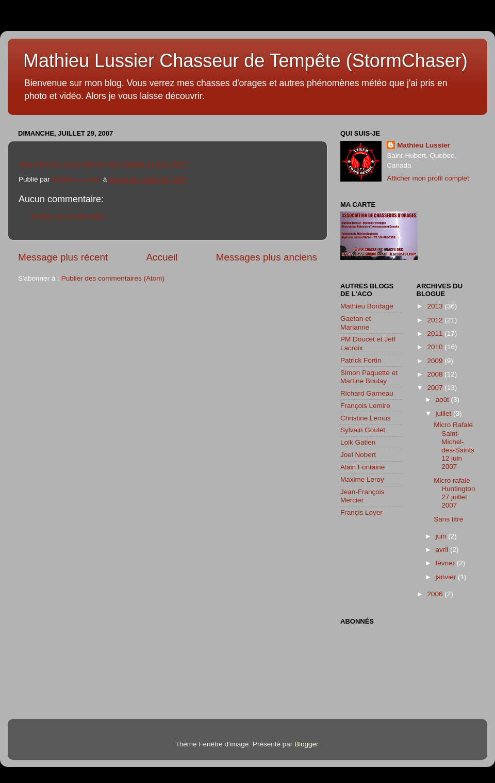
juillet (445, 413)
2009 (435, 361)
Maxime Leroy (362, 479)
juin (442, 536)
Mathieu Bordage (366, 306)
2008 (435, 374)
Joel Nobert (358, 455)
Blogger (306, 744)
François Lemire (365, 406)
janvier (447, 577)
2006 (435, 594)
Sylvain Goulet (362, 430)
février (446, 563)
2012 (435, 320)
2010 (435, 347)
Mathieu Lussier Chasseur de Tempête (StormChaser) (245, 60)
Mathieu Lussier (423, 145)
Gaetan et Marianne (355, 323)
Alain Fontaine (362, 467)
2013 (435, 306)
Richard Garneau (366, 393)
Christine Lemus (365, 418)
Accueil (162, 257)
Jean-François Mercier (362, 496)
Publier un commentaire (68, 216)
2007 (435, 388)
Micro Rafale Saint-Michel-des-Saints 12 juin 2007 (103, 164)
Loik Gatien (357, 442)
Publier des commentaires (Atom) (112, 278)
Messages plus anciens (266, 257)
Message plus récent (63, 257)
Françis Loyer (361, 512)
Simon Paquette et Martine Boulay (369, 377)
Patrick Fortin (361, 360)
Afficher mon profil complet (428, 178)
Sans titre (448, 519)
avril (443, 549)
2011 (435, 333)
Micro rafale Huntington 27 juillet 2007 (454, 493)
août (443, 399)
